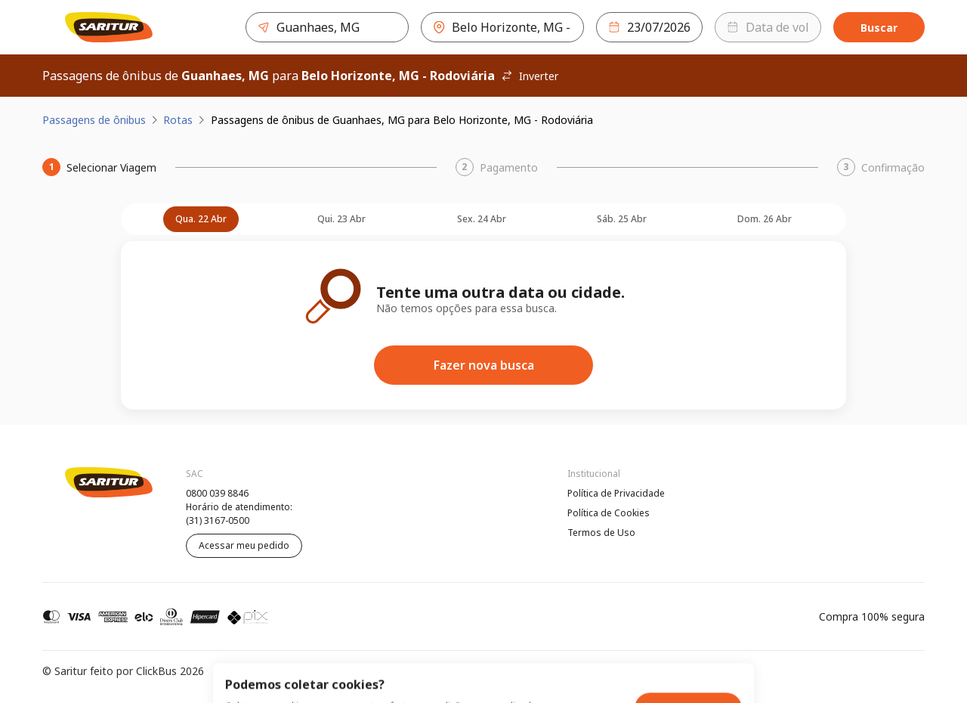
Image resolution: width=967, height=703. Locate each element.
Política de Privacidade (616, 493)
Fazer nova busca (484, 365)
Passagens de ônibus (94, 120)
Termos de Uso (601, 532)
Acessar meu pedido (244, 545)
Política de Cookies (608, 512)
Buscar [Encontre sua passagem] (878, 27)
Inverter (529, 76)
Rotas (178, 120)
